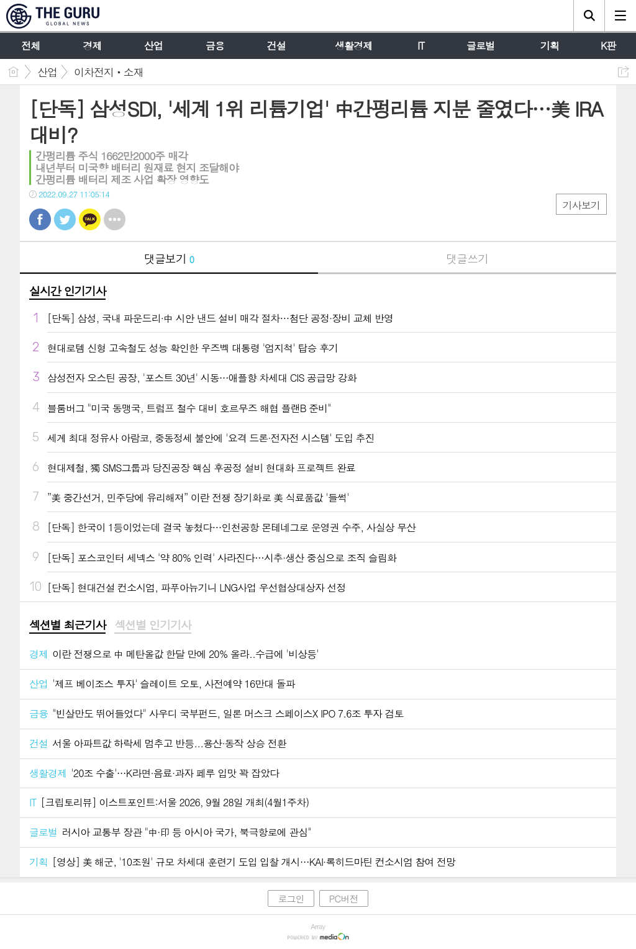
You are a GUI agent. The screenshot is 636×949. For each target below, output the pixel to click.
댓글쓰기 (467, 258)
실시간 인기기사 (67, 291)
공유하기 (623, 72)
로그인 (291, 898)
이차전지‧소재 (108, 72)
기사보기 (581, 205)
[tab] (67, 626)
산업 (47, 72)
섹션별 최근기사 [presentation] (67, 625)
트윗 (65, 219)
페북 (40, 219)
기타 (114, 219)
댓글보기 (169, 258)
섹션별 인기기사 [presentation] (152, 625)
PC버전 (343, 898)
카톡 (90, 219)
